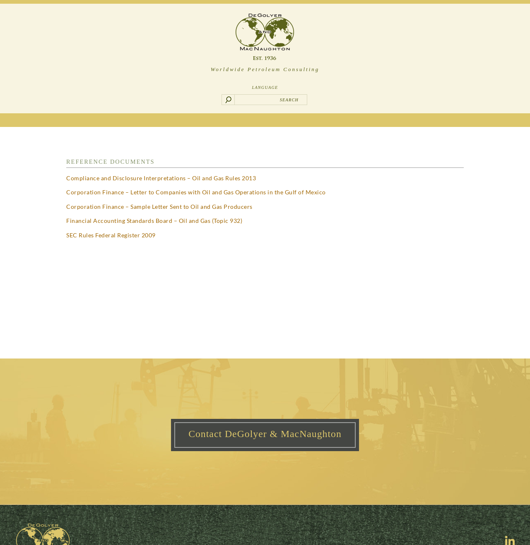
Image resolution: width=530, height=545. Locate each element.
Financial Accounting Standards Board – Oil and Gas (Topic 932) (154, 220)
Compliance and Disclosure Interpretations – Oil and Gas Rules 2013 (161, 178)
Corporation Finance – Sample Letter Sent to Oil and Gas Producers (159, 206)
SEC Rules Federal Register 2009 (111, 235)
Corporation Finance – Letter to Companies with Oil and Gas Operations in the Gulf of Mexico (196, 192)
